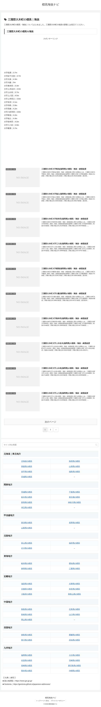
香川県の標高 (26, 640)
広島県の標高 (74, 609)
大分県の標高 (74, 655)
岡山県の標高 (26, 620)
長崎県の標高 (26, 666)
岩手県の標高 (26, 472)
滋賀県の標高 (26, 584)
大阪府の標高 (26, 594)
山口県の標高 (74, 615)
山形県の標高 (74, 466)
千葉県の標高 (74, 492)
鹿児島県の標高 (74, 666)
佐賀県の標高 (26, 660)
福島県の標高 (74, 472)
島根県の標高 (26, 615)
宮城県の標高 (26, 477)
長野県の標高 (74, 523)
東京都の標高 (74, 497)
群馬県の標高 (26, 502)
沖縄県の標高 (74, 671)
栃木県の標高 (26, 497)
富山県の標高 (26, 543)
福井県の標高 (74, 543)
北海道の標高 (26, 461)
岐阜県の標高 (26, 563)
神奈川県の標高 (74, 502)
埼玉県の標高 (26, 508)
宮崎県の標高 (74, 660)
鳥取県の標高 (26, 609)
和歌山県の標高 (74, 594)
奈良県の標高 (74, 589)
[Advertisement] (50, 54)
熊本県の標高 (26, 671)
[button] (96, 445)
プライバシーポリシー (58, 701)
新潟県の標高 (26, 523)
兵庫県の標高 (74, 584)
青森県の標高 (26, 466)
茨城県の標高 (26, 492)
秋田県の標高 (74, 461)
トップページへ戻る (42, 701)
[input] (50, 445)
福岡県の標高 (26, 655)
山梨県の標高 (26, 528)
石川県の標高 (26, 548)
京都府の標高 (26, 589)
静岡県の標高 (26, 569)
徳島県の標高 (26, 635)
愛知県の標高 (74, 563)
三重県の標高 (74, 569)
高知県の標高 (74, 640)
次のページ (50, 422)
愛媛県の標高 (74, 635)
